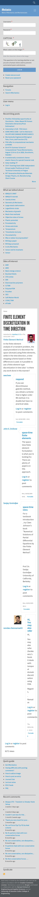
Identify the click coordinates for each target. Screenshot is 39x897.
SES (6, 294)
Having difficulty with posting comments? (16, 769)
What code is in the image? (13, 49)
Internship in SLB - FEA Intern (16, 129)
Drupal (27, 885)
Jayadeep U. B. (16, 334)
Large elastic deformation (14, 205)
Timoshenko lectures (13, 232)
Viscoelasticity (10, 235)
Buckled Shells (10, 274)
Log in (18, 408)
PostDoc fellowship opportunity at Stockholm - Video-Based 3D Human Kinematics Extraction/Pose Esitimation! (18, 122)
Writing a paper (11, 241)
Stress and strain (11, 226)
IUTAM (7, 286)
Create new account (12, 75)
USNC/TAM (9, 300)
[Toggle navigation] (35, 10)
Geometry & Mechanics (13, 202)
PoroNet (8, 291)
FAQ (6, 788)
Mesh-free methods (12, 214)
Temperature (10, 229)
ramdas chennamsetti (12, 628)
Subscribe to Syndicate (4, 874)
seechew (7, 375)
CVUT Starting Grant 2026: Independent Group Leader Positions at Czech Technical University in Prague (20, 168)
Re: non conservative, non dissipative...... (19, 840)
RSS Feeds (9, 785)
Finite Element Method (13, 339)
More (34, 181)
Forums (8, 90)
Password (6, 30)
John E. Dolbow (10, 428)
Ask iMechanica (11, 765)
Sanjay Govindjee (10, 503)
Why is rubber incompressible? (16, 238)
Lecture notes (10, 782)
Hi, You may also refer (29, 625)
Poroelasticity (10, 223)
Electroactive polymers (14, 283)
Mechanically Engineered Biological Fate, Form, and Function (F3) (18, 138)
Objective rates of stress (14, 217)
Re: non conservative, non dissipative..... (19, 853)
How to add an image (13, 773)
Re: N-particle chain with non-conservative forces (16, 834)
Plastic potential (11, 220)
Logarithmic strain (12, 208)
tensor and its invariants (14, 250)
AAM (7, 265)
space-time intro (28, 508)
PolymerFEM (10, 288)
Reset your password (13, 78)
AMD (7, 268)
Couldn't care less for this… (15, 815)
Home (5, 311)
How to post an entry (13, 776)
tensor (7, 253)
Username (7, 21)
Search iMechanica (12, 93)
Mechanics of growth (13, 211)
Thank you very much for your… (17, 820)
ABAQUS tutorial (11, 196)
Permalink (19, 422)
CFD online (9, 277)
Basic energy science (13, 271)
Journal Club (10, 779)
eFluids (8, 303)
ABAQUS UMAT (10, 193)
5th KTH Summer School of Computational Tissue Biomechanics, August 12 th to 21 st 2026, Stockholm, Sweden (19, 151)
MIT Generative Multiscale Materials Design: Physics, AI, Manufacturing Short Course (18, 175)
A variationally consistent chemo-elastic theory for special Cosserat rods (19, 158)
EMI (6, 280)
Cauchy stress (10, 199)
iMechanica (6, 10)
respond (20, 379)
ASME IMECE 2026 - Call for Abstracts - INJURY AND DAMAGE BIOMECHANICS (19, 133)
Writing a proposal (12, 244)
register (27, 408)
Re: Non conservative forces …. (16, 859)
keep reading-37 (11, 163)
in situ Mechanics (11, 247)
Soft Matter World (12, 297)
